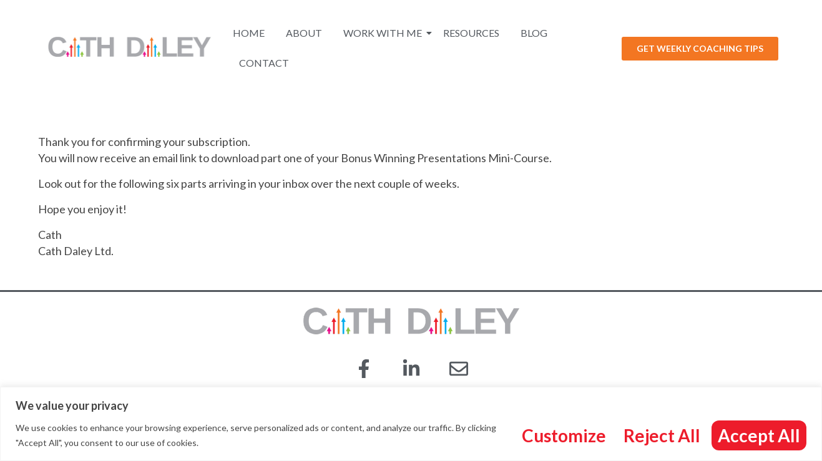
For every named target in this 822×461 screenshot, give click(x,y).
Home (249, 33)
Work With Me (384, 33)
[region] (411, 424)
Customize (564, 435)
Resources (471, 33)
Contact (264, 63)
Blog (534, 33)
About (304, 33)
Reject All (662, 435)
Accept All (759, 435)
